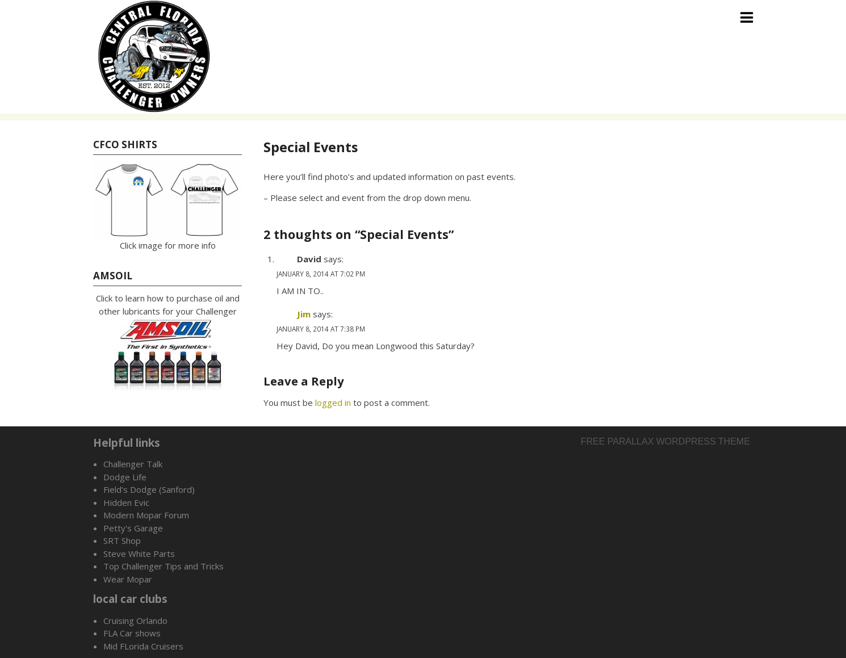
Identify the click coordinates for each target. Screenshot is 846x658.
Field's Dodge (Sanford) (149, 489)
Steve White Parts (139, 553)
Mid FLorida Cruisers (143, 646)
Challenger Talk (132, 464)
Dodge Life (124, 477)
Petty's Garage (133, 528)
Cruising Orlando (135, 620)
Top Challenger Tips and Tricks (163, 566)
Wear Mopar (127, 579)
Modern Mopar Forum (146, 515)
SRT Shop (122, 540)
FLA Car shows (132, 633)
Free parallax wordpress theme (665, 441)
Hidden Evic (126, 502)
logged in (333, 402)
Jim (304, 314)
